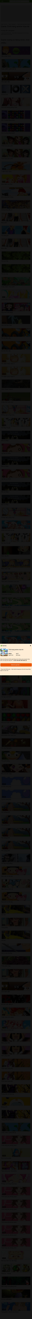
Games (4, 645)
